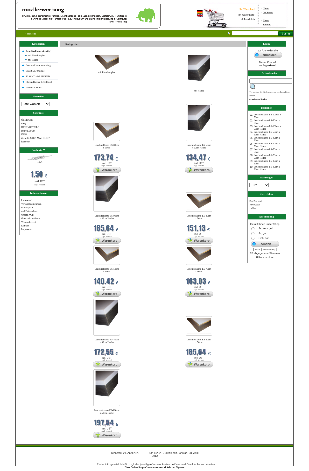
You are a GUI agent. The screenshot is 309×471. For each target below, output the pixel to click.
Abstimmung (269, 249)
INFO (24, 134)
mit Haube (33, 59)
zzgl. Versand (40, 185)
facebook (25, 141)
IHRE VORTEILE (30, 127)
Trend (257, 249)
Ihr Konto (268, 12)
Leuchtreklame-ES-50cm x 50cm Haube (199, 146)
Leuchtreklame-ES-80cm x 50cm (107, 146)
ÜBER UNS (27, 120)
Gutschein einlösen (30, 218)
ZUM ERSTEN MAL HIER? (35, 138)
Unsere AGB (27, 214)
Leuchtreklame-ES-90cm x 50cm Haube (107, 217)
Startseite (30, 33)
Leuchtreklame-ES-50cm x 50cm (107, 270)
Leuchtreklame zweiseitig (38, 65)
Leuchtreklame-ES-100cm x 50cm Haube (106, 411)
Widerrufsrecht (28, 222)
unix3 (39, 162)
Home (266, 8)
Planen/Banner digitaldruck (39, 82)
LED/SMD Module (35, 71)
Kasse (266, 20)
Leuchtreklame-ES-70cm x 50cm (199, 270)
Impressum (26, 229)
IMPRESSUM (28, 130)
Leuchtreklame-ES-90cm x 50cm (199, 341)
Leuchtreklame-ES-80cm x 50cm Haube (107, 341)
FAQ (23, 123)
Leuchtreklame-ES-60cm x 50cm (199, 217)
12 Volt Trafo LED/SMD (38, 76)
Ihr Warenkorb (247, 9)
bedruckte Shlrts (34, 87)
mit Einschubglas (36, 55)
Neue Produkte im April (72, 101)
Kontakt (267, 24)
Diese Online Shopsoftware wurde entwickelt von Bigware (154, 467)
